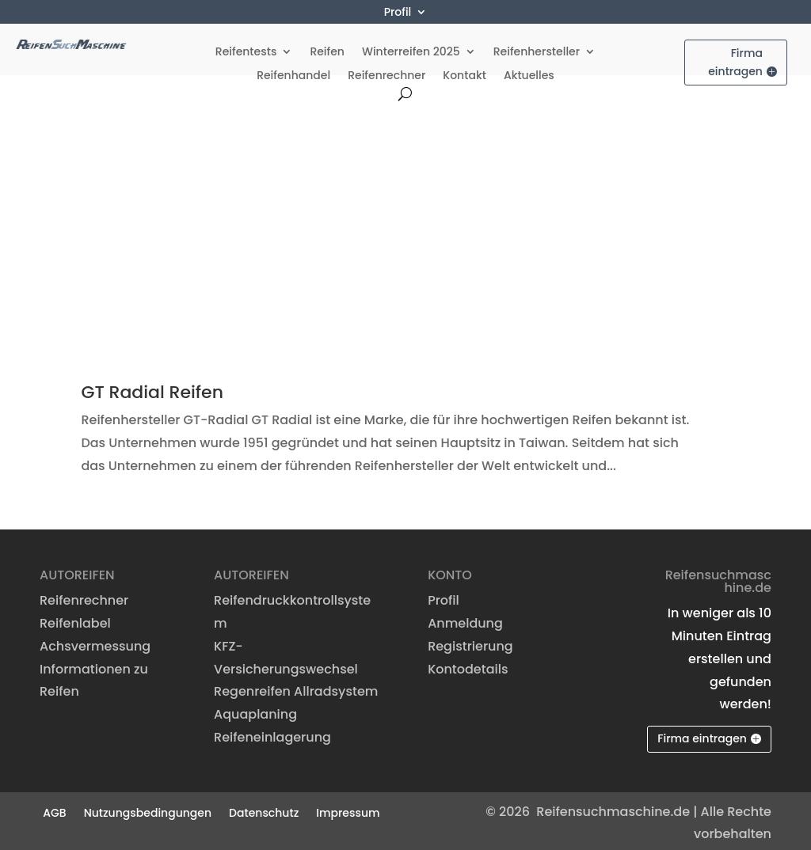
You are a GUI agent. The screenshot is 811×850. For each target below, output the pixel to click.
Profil (398, 13)
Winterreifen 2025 (411, 48)
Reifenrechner (386, 72)
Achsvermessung (95, 641)
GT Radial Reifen (152, 388)
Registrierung (470, 641)
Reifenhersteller (536, 48)
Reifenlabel (75, 619)
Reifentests (246, 48)
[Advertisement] (405, 215)
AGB (54, 807)
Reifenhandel (293, 72)
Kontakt (464, 72)
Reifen (327, 48)
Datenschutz (264, 807)
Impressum (347, 807)
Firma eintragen (735, 57)
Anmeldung (465, 619)
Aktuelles (529, 72)
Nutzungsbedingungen (147, 807)
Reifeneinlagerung (272, 733)
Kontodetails (468, 664)
